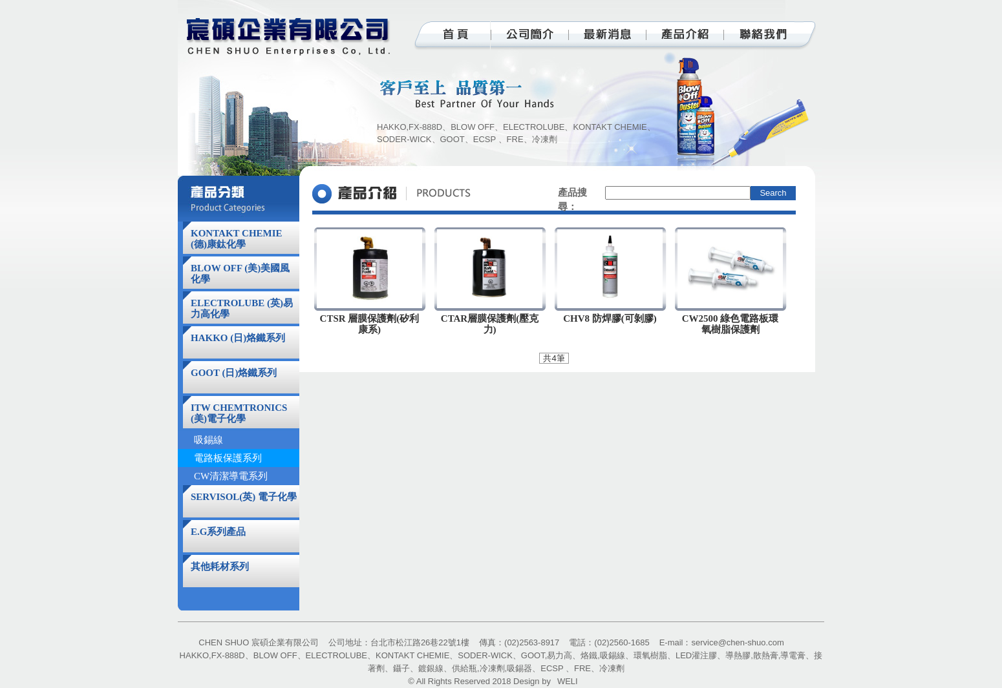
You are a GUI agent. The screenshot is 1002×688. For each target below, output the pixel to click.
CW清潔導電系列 (231, 476)
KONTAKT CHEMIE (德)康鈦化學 (236, 238)
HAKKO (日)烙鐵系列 (238, 338)
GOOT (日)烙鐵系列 (234, 373)
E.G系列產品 (218, 531)
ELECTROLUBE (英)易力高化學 (242, 308)
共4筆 (553, 358)
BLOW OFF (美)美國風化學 (240, 273)
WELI (567, 681)
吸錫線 (208, 440)
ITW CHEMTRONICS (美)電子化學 (239, 413)
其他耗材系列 (220, 566)
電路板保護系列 (228, 458)
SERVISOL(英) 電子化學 (244, 497)
